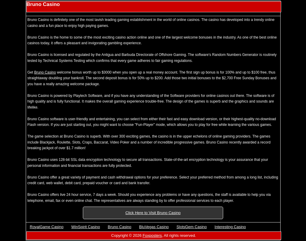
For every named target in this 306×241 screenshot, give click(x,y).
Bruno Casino (45, 72)
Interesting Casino (230, 227)
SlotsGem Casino (191, 227)
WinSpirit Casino (85, 227)
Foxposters (152, 235)
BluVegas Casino (154, 227)
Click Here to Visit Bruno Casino (153, 213)
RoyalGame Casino (47, 227)
